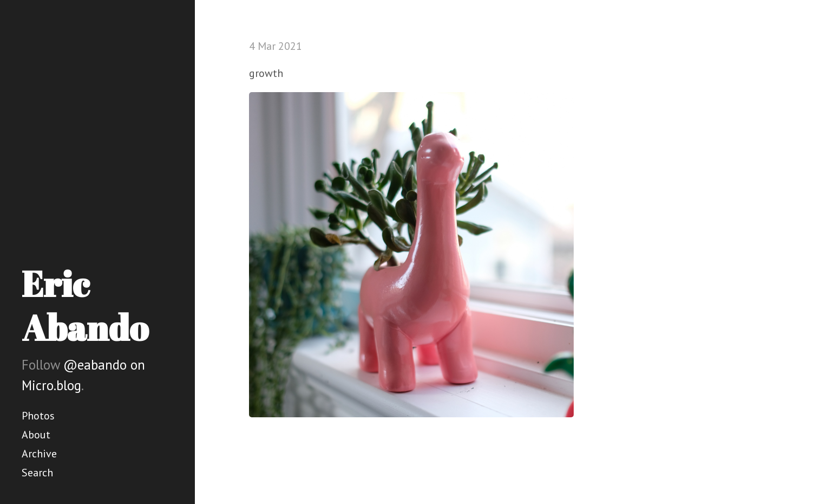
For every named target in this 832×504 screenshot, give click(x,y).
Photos (38, 416)
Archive (39, 454)
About (36, 435)
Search (37, 473)
